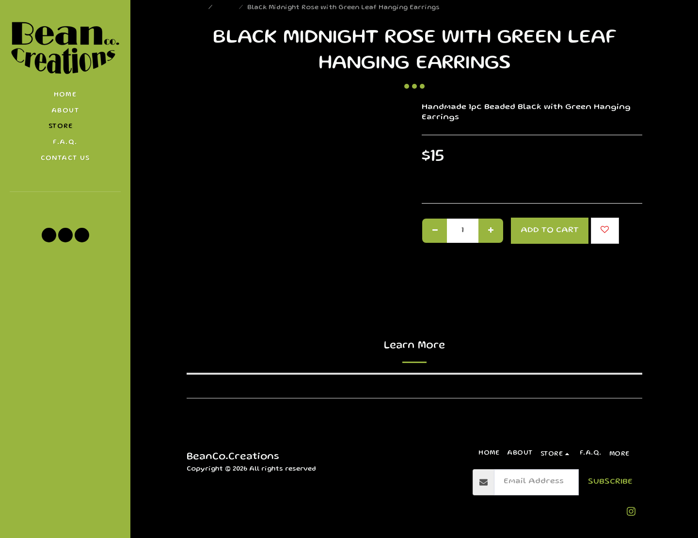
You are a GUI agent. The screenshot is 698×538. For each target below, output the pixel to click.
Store (227, 8)
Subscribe (610, 482)
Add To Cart (550, 230)
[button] (65, 205)
